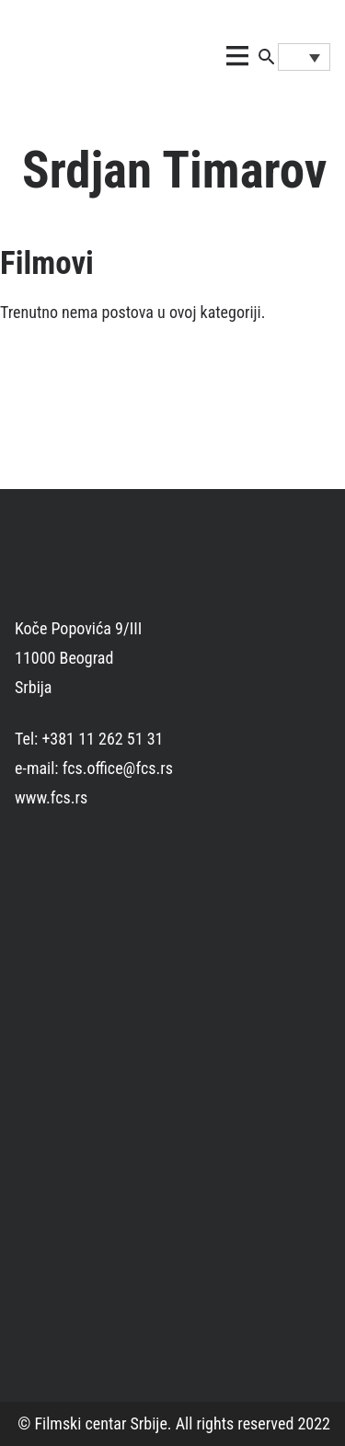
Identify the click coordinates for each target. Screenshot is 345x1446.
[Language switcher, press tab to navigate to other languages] (304, 57)
